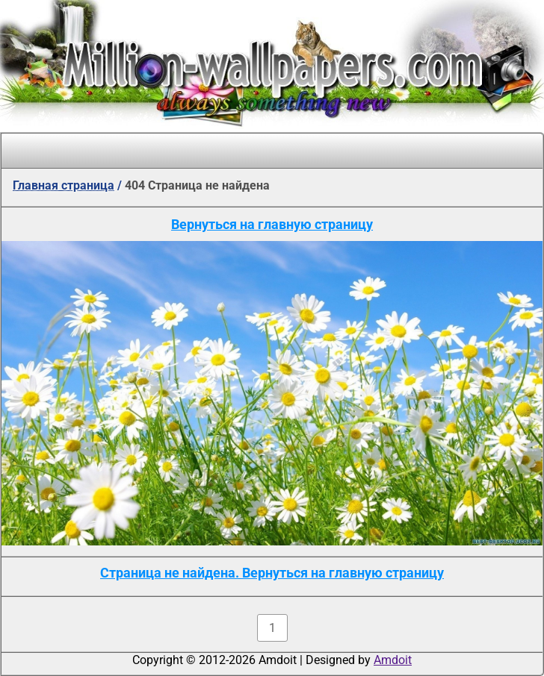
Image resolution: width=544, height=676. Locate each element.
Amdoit (393, 660)
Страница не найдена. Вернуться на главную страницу (272, 572)
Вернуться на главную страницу (272, 224)
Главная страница (63, 185)
